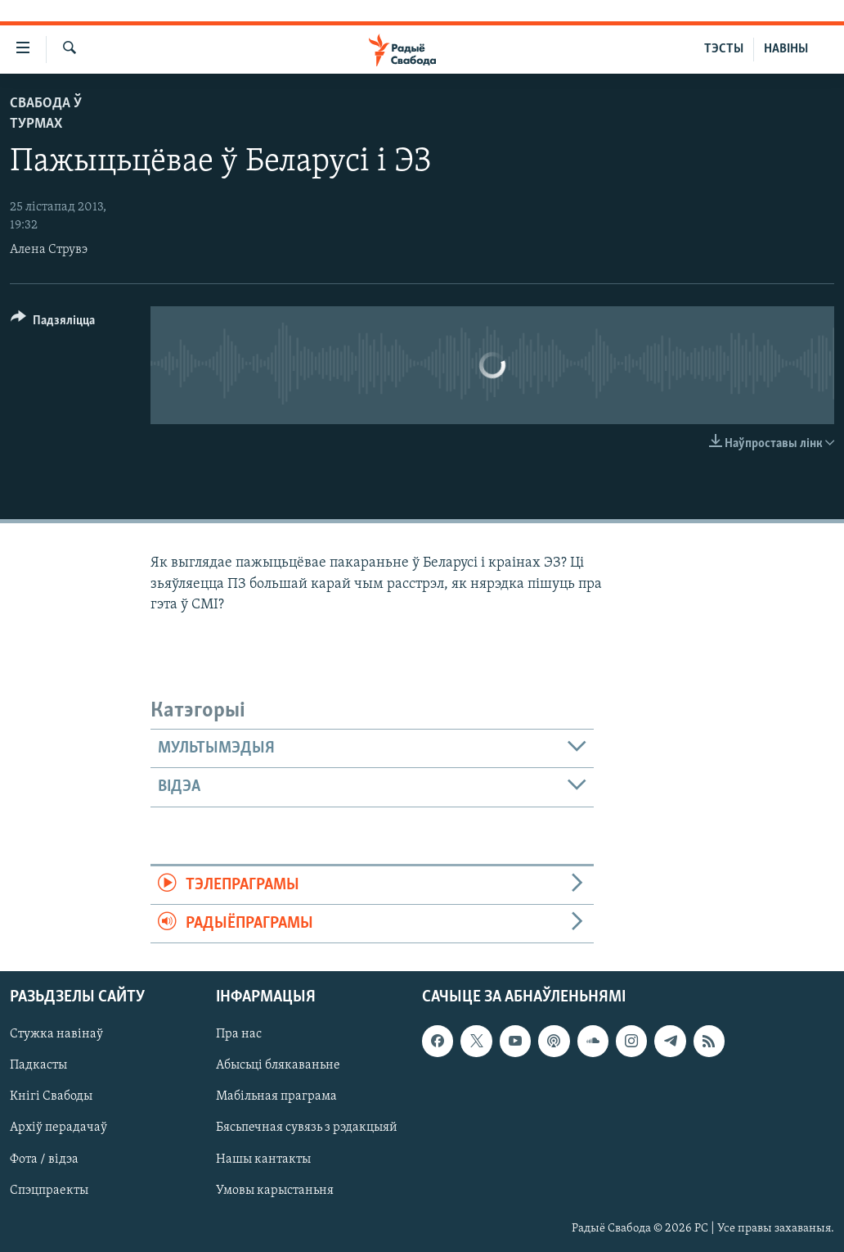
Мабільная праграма (276, 1097)
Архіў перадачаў (58, 1128)
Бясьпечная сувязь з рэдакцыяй (306, 1128)
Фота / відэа (44, 1159)
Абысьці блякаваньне (278, 1066)
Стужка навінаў (56, 1035)
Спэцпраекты (49, 1190)
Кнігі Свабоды (51, 1097)
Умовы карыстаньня (275, 1190)
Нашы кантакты (263, 1159)
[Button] (53, 323)
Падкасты (38, 1066)
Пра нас (239, 1035)
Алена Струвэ (49, 249)
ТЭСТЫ (723, 49)
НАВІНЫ (786, 49)
